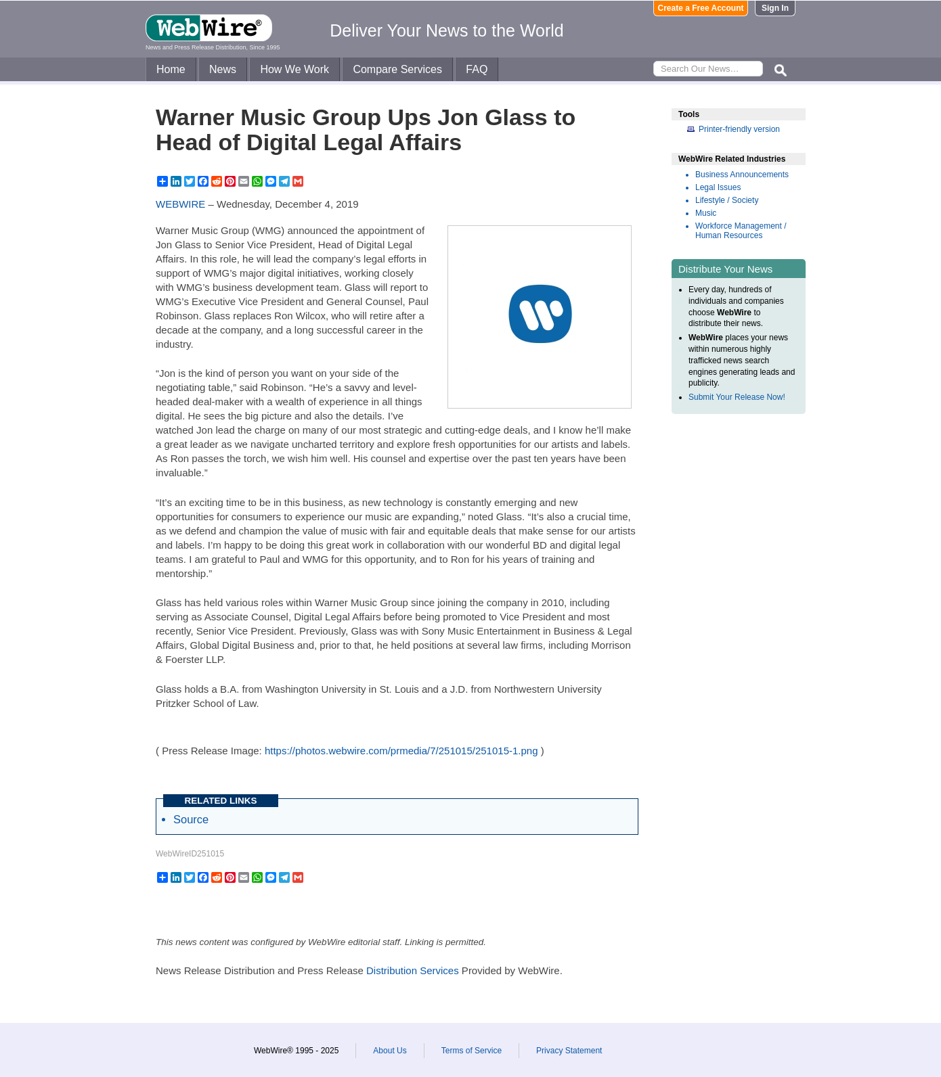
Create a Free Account (701, 8)
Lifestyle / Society (726, 200)
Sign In (775, 8)
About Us (389, 1050)
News (222, 69)
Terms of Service (471, 1050)
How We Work (294, 69)
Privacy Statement (569, 1050)
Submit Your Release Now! (736, 397)
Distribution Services (412, 970)
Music (705, 213)
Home (170, 69)
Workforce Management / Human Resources (741, 230)
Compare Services (397, 69)
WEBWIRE (180, 204)
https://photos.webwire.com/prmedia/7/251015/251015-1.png (401, 750)
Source (191, 819)
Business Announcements (742, 174)
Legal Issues (718, 187)
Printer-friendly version (739, 129)
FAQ (476, 69)
